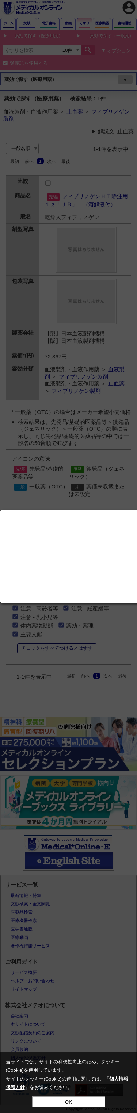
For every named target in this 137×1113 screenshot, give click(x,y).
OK (68, 1102)
